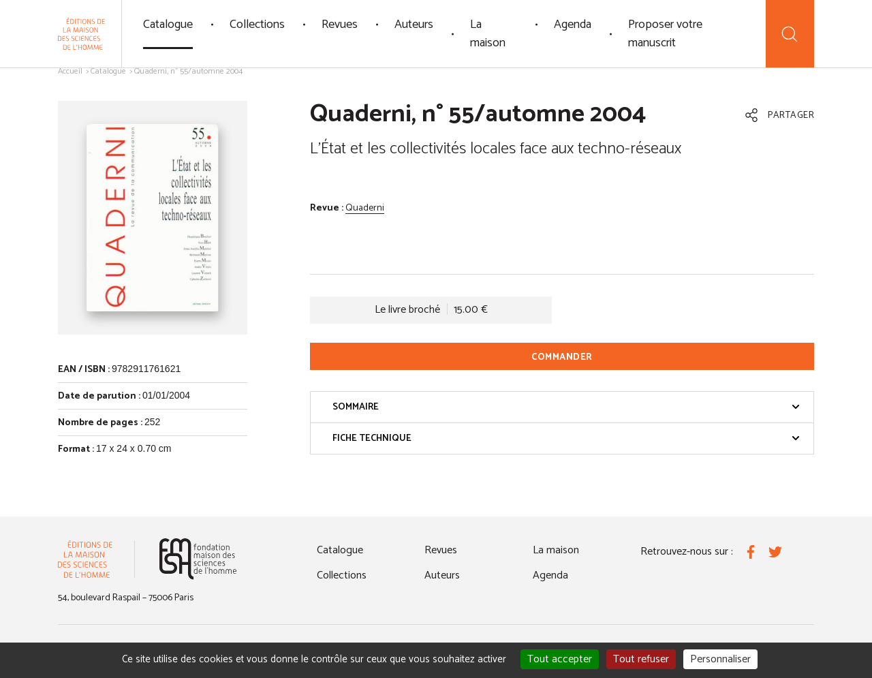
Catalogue (168, 24)
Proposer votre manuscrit (665, 33)
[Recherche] (790, 33)
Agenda (572, 24)
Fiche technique (566, 438)
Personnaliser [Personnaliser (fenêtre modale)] (720, 659)
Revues (340, 24)
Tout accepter (559, 659)
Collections (257, 24)
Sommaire (566, 407)
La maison (487, 33)
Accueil (70, 71)
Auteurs (413, 24)
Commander (562, 357)
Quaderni (364, 208)
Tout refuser (641, 659)
